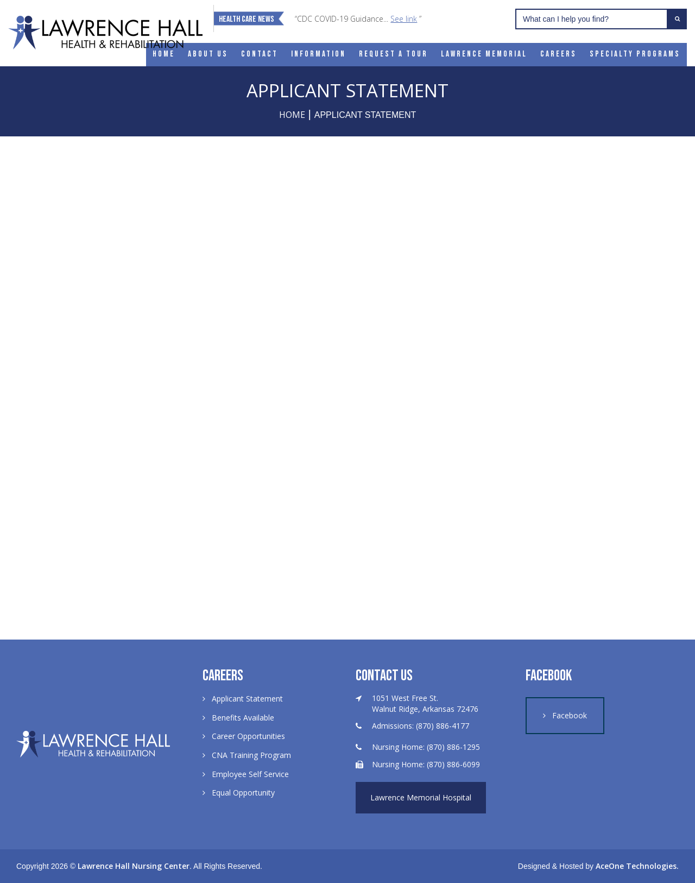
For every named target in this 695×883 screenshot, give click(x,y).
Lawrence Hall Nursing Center (133, 866)
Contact (259, 54)
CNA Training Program (251, 755)
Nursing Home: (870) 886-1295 (426, 747)
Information (318, 54)
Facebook (569, 715)
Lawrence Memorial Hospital (420, 797)
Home (164, 54)
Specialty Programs (635, 54)
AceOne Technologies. (637, 866)
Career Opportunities (248, 736)
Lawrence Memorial (484, 54)
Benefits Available (243, 717)
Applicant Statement (247, 698)
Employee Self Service (250, 774)
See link (403, 19)
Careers (558, 54)
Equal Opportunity (243, 792)
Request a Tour (393, 54)
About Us (208, 54)
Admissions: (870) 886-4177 (420, 726)
